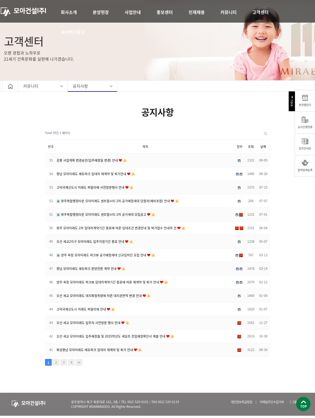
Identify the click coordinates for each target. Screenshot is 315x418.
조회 (251, 146)
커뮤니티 (228, 12)
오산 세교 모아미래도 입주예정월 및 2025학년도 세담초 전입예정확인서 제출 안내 (111, 336)
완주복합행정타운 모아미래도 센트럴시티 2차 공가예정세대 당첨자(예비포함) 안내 (113, 201)
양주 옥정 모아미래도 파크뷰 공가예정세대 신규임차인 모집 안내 (101, 255)
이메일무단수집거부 (272, 402)
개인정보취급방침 (241, 402)
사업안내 (133, 12)
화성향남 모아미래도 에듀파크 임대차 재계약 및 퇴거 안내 (95, 349)
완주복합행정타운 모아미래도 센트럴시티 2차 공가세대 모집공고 (101, 214)
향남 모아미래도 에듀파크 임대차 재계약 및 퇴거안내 (91, 173)
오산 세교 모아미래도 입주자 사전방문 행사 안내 (88, 322)
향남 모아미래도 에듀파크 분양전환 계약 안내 (86, 268)
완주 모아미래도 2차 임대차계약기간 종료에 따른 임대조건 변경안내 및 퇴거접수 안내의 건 (116, 228)
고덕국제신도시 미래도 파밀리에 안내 (81, 309)
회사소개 (69, 12)
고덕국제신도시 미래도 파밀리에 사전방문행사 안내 (90, 187)
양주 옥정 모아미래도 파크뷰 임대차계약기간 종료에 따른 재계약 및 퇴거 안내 (108, 282)
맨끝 (79, 362)
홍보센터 (165, 12)
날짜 (263, 146)
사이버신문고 (73, 32)
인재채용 (197, 12)
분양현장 (101, 12)
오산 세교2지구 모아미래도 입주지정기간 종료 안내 (90, 241)
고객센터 (260, 12)
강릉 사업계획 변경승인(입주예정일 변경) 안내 (87, 160)
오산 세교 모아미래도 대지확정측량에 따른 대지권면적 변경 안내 (99, 295)
